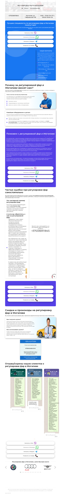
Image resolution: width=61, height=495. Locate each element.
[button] (20, 472)
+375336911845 (40, 230)
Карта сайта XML (8, 493)
